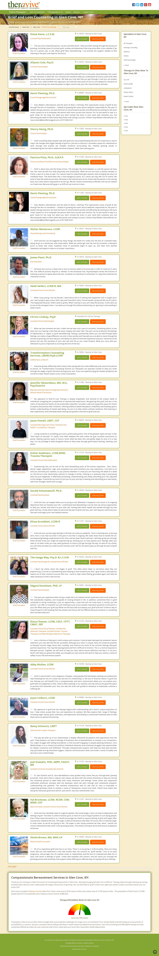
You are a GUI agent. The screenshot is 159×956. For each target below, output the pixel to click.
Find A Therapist (18, 12)
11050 (126, 127)
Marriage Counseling (130, 47)
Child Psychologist (130, 60)
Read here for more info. (79, 949)
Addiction (127, 52)
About (77, 12)
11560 (126, 120)
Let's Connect (82, 39)
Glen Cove (36, 27)
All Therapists (128, 43)
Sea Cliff (126, 80)
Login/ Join (88, 12)
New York (26, 27)
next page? (12, 866)
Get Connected (37, 12)
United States (14, 27)
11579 (126, 116)
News (68, 12)
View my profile (98, 39)
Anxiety (126, 56)
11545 (126, 123)
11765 (126, 131)
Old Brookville (128, 84)
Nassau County (35, 891)
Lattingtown (128, 88)
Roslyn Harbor (128, 92)
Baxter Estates (128, 96)
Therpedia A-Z (55, 12)
